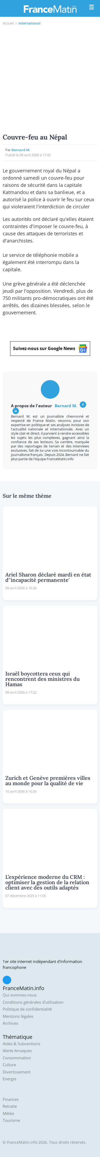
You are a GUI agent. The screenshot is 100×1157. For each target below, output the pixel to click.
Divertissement (16, 1071)
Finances (11, 1099)
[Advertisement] (50, 79)
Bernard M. (20, 149)
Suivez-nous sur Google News (50, 348)
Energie (9, 1078)
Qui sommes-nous (20, 995)
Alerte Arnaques (17, 1050)
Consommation (17, 1057)
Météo (8, 1113)
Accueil (8, 23)
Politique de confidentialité (27, 1009)
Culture (9, 1064)
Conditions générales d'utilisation (33, 1002)
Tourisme (11, 1120)
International (29, 23)
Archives (10, 1023)
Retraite (10, 1106)
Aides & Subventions (21, 1043)
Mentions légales (18, 1016)
